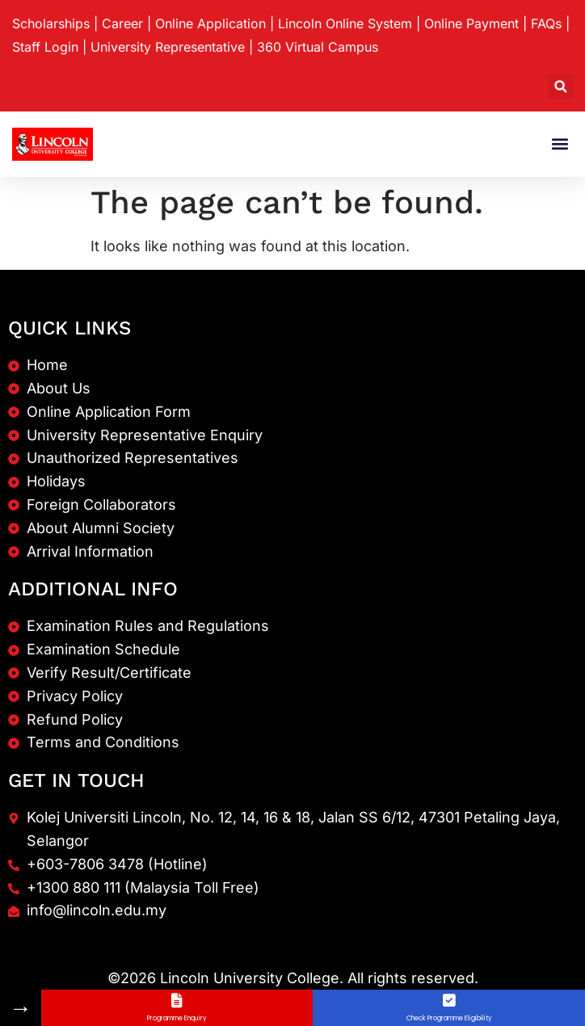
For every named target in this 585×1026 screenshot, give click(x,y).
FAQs (546, 23)
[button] (560, 86)
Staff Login (45, 47)
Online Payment (471, 23)
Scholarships (51, 23)
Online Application (210, 23)
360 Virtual (317, 47)
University (167, 47)
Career (122, 23)
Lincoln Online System (345, 23)
